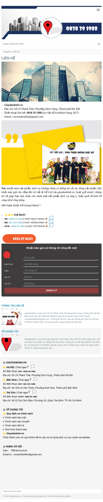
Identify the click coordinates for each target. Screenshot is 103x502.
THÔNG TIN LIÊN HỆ (12, 305)
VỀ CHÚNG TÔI (9, 331)
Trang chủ (7, 52)
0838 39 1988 (16, 219)
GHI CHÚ (8, 284)
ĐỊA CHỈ (7, 277)
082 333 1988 (15, 222)
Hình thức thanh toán (16, 429)
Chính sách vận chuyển (17, 421)
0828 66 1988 (17, 226)
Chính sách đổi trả (14, 425)
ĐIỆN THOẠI (9, 264)
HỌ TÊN (7, 258)
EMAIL (6, 271)
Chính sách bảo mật (15, 417)
